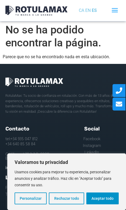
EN (88, 10)
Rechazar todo (66, 198)
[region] (66, 181)
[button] (115, 10)
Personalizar (31, 198)
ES (94, 10)
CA (81, 10)
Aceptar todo (102, 198)
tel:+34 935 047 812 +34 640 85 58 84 (21, 142)
